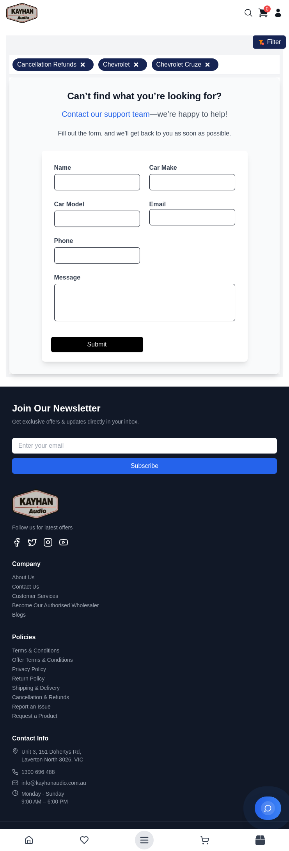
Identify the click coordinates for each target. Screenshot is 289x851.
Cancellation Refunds (51, 64)
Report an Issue (31, 706)
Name (62, 167)
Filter (269, 42)
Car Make (163, 167)
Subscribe (144, 465)
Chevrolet (121, 64)
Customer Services (35, 596)
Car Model (69, 204)
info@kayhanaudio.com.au (53, 783)
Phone (63, 240)
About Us (23, 577)
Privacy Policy (29, 669)
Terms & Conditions (35, 650)
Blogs (19, 615)
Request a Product (34, 716)
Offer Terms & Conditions (42, 660)
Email (157, 204)
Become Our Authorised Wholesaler (55, 605)
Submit (97, 344)
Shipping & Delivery (36, 688)
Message (67, 277)
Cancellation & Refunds (40, 697)
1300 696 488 (38, 772)
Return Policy (28, 678)
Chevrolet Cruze (183, 64)
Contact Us (25, 587)
